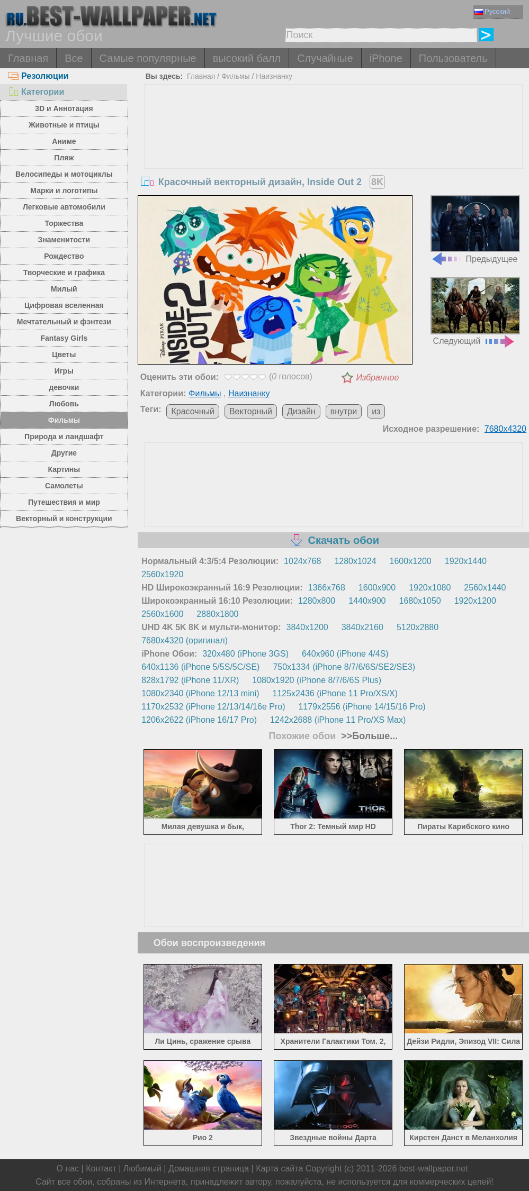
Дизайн (301, 411)
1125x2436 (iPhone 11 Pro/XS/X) (335, 693)
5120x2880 (417, 627)
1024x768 (302, 561)
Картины (64, 469)
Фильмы (64, 420)
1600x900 (377, 587)
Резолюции (38, 75)
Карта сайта (279, 1168)
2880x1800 (217, 614)
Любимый (142, 1168)
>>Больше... (368, 736)
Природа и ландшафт (64, 436)
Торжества (63, 223)
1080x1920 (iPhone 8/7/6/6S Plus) (316, 680)
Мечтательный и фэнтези (64, 321)
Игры (64, 371)
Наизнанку (274, 76)
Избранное (377, 377)
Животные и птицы (64, 125)
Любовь (64, 403)
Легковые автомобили (64, 207)
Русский (492, 11)
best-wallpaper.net (433, 1168)
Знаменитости (64, 239)
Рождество (64, 256)
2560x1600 (162, 614)
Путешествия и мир (64, 502)
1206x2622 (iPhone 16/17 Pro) (199, 719)
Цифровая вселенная (64, 305)
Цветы (64, 354)
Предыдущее (476, 229)
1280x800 (316, 600)
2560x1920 (162, 574)
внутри (343, 411)
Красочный (192, 411)
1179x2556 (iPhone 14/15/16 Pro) (361, 706)
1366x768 (326, 587)
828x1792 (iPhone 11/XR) (190, 680)
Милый (64, 289)
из (376, 411)
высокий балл (247, 58)
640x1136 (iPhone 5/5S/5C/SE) (200, 666)
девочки (64, 387)
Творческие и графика (64, 272)
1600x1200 (411, 561)
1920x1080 (430, 587)
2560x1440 (485, 587)
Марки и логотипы (63, 190)
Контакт (101, 1168)
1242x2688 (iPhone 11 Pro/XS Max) (338, 719)
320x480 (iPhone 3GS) (245, 653)
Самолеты (64, 485)
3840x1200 (307, 627)
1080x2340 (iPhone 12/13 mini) (200, 693)
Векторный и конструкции (64, 518)
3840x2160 (362, 627)
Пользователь (453, 58)
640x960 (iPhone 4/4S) (345, 653)
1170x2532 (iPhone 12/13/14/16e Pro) (213, 706)
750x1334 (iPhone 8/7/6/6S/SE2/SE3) (344, 666)
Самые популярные (148, 58)
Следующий (476, 311)
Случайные (325, 58)
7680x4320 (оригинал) (184, 640)
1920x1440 (466, 561)
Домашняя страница (208, 1168)
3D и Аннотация (64, 108)
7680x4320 (505, 428)
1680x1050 (420, 600)
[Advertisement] (333, 164)
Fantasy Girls (64, 338)
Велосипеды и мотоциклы (64, 174)
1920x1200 (475, 600)
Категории (36, 91)
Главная (28, 58)
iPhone (386, 58)
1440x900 (366, 600)
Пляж (64, 157)
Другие (64, 453)
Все (74, 58)
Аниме (64, 141)
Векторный (250, 411)
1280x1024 (355, 561)
